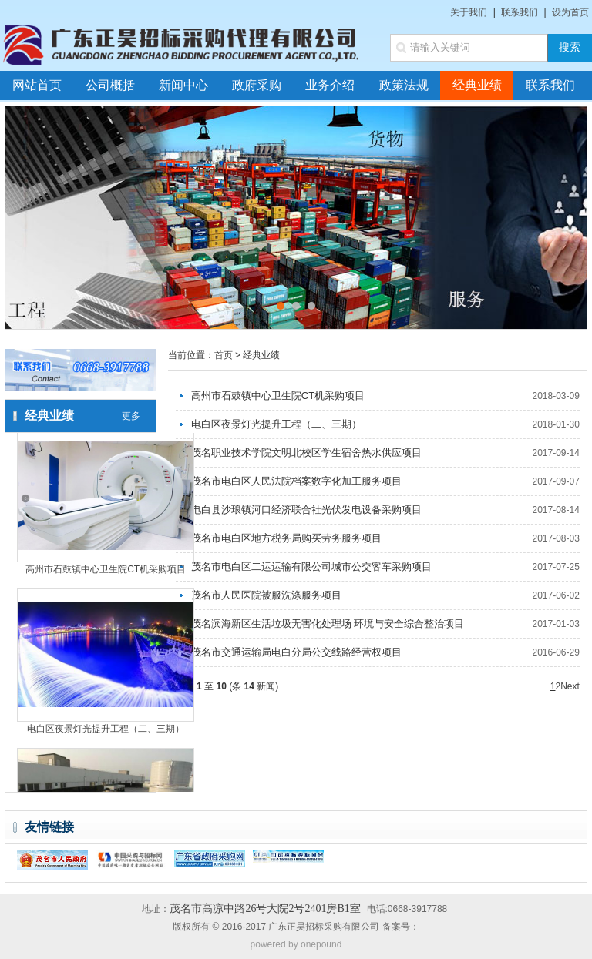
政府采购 (256, 85)
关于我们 (468, 12)
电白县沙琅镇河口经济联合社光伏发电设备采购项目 (306, 509)
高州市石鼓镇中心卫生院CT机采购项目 (105, 571)
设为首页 (570, 12)
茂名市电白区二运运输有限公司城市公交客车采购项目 (311, 566)
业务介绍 (330, 85)
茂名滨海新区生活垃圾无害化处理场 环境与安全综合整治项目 (328, 623)
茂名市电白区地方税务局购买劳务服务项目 (286, 538)
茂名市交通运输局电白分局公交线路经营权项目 (296, 652)
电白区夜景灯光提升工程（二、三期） (105, 731)
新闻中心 (183, 85)
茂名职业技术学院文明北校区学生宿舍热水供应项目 (306, 452)
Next (570, 686)
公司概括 (110, 85)
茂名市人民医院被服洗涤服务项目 (266, 595)
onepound (321, 944)
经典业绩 (477, 85)
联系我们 (519, 12)
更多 (131, 416)
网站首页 (37, 85)
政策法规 (404, 85)
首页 (223, 355)
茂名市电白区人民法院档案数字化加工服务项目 (296, 481)
